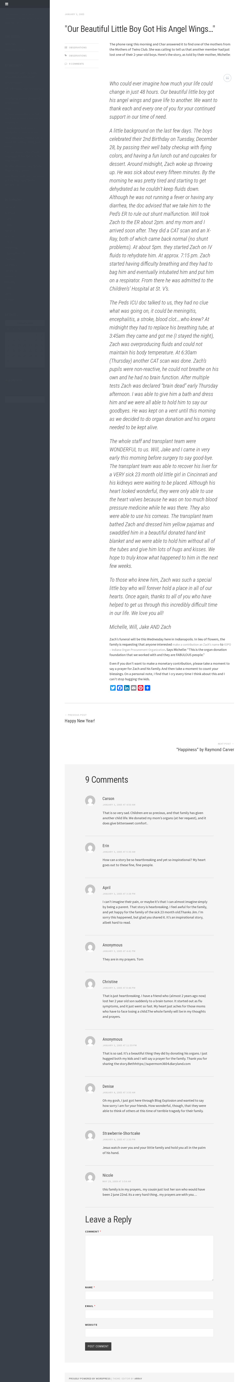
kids (7, 236)
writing (9, 299)
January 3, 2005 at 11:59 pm (120, 1032)
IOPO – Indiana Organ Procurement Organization (144, 665)
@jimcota (15, 380)
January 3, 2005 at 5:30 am (119, 839)
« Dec (8, 365)
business (10, 213)
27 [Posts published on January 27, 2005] (24, 355)
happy (8, 230)
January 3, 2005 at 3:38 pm (119, 880)
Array (138, 1365)
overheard (11, 259)
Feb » (16, 365)
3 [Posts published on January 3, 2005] (7, 340)
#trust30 (10, 207)
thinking (10, 282)
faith (8, 219)
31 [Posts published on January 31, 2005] (7, 361)
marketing (11, 247)
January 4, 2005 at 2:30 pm (119, 1126)
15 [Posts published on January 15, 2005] (36, 345)
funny (8, 224)
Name (90, 1274)
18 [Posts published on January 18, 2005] (13, 350)
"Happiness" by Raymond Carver (205, 736)
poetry (9, 276)
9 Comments (76, 79)
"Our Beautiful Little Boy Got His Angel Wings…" (148, 35)
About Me (10, 44)
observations (13, 253)
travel (8, 288)
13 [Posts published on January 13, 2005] (24, 345)
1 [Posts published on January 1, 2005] (36, 335)
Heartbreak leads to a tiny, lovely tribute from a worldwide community (24, 180)
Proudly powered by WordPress (90, 1365)
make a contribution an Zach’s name (199, 659)
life (7, 241)
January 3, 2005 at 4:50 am (119, 792)
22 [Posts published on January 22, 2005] (36, 350)
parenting (11, 264)
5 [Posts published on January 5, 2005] (19, 340)
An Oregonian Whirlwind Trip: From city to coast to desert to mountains (23, 118)
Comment (93, 1219)
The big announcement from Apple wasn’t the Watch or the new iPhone (23, 156)
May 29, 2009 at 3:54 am (117, 1168)
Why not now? (13, 82)
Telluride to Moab (15, 50)
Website (91, 1312)
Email (90, 1293)
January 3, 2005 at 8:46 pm (119, 975)
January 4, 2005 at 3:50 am (119, 1079)
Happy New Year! (80, 736)
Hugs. (8, 108)
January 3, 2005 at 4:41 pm (119, 938)
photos (9, 270)
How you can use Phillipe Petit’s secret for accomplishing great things (24, 142)
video (8, 293)
